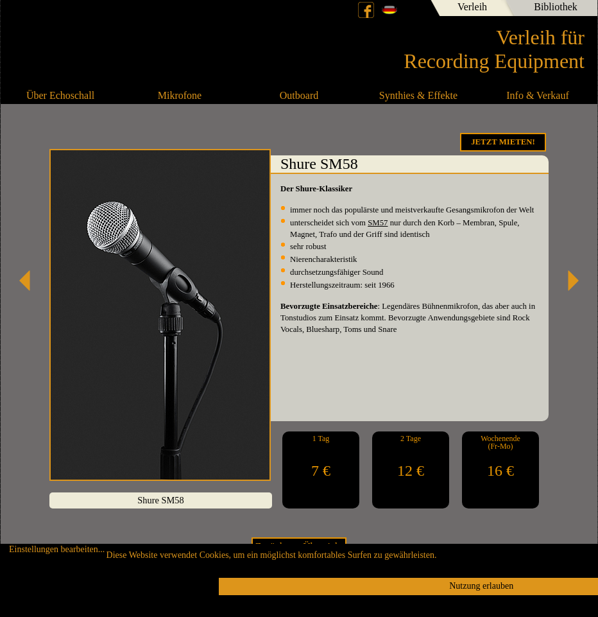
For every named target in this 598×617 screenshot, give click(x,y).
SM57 (378, 222)
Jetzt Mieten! (503, 141)
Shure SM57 (29, 281)
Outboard (299, 95)
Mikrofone (179, 95)
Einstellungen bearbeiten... (57, 549)
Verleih (472, 6)
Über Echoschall (60, 95)
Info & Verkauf (537, 95)
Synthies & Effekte (418, 95)
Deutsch (389, 9)
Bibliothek (555, 6)
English (411, 9)
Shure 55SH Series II (568, 281)
